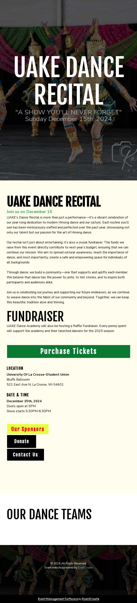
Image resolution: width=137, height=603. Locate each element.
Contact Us (25, 454)
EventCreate (85, 568)
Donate (21, 441)
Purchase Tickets (68, 351)
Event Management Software (58, 599)
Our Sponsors (27, 429)
